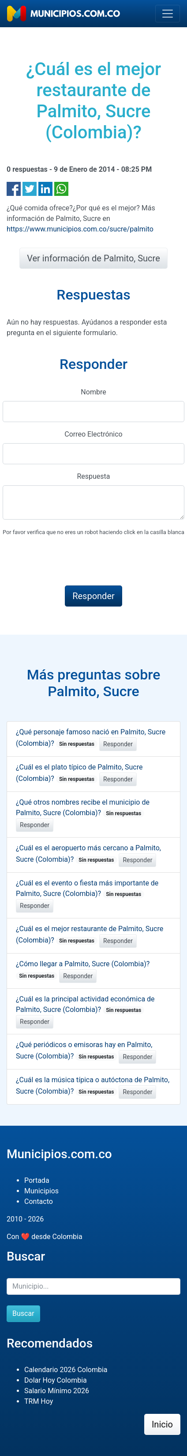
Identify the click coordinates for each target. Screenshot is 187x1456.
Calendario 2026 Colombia (66, 1370)
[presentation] (70, 561)
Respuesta (93, 476)
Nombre (93, 392)
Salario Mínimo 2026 (56, 1391)
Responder (118, 744)
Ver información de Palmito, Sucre (93, 258)
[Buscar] (93, 1286)
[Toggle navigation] (167, 13)
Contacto (38, 1201)
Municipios (41, 1191)
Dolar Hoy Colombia (55, 1380)
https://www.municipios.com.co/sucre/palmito (80, 229)
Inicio (162, 1424)
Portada (36, 1180)
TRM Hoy (38, 1401)
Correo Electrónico (93, 434)
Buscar (23, 1313)
